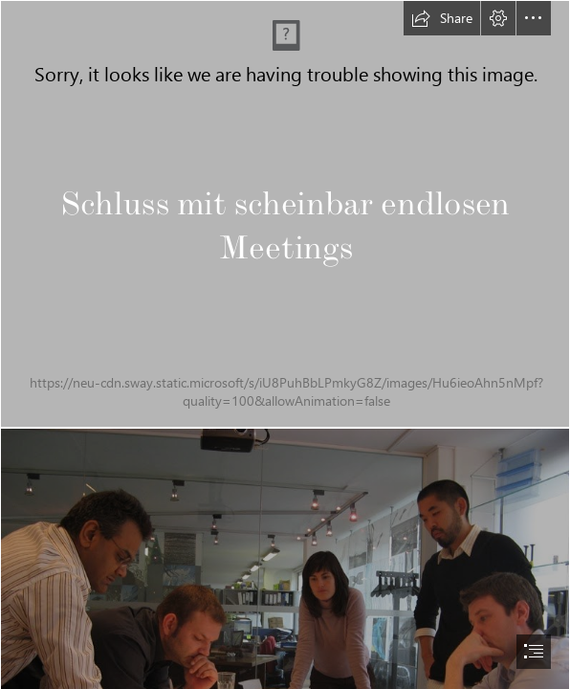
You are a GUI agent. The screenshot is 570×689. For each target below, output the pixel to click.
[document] (285, 344)
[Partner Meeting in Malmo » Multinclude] (285, 214)
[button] (442, 18)
